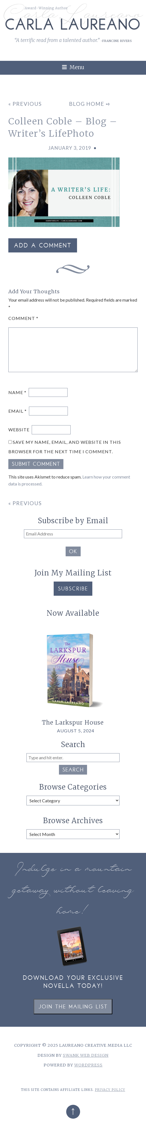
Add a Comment (42, 246)
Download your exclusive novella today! (73, 982)
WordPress (88, 1065)
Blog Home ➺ (89, 104)
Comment (23, 318)
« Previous (25, 104)
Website (18, 429)
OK (73, 552)
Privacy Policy (110, 1090)
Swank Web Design (85, 1055)
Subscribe (73, 589)
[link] (138, 77)
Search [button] (73, 770)
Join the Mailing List (73, 1007)
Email (17, 411)
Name (17, 392)
